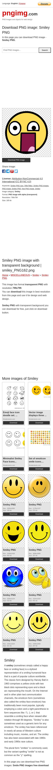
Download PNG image (16, 160)
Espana (22, 3)
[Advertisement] (26, 81)
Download (13, 423)
